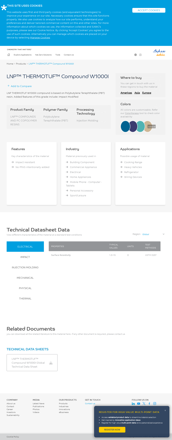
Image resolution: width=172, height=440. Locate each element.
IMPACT (25, 257)
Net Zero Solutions (43, 55)
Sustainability (13, 415)
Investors (11, 412)
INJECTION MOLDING (25, 267)
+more (151, 126)
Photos (36, 409)
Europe (146, 92)
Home (8, 55)
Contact (10, 406)
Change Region (135, 55)
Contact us (90, 403)
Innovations (64, 409)
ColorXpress (132, 113)
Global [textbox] (145, 234)
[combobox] (153, 234)
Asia (137, 92)
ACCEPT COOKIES (149, 10)
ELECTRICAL (25, 246)
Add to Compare (21, 86)
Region (136, 234)
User (140, 55)
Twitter (144, 403)
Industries (64, 406)
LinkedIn (133, 403)
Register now (112, 429)
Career (10, 409)
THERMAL (25, 298)
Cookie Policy (13, 436)
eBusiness (64, 412)
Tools (57, 55)
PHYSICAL (25, 288)
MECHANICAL (25, 277)
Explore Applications (22, 55)
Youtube (138, 403)
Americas (126, 92)
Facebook (149, 403)
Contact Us (69, 55)
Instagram (154, 403)
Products (21, 63)
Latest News (38, 403)
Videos (36, 412)
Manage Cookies (40, 37)
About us (11, 403)
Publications (38, 406)
